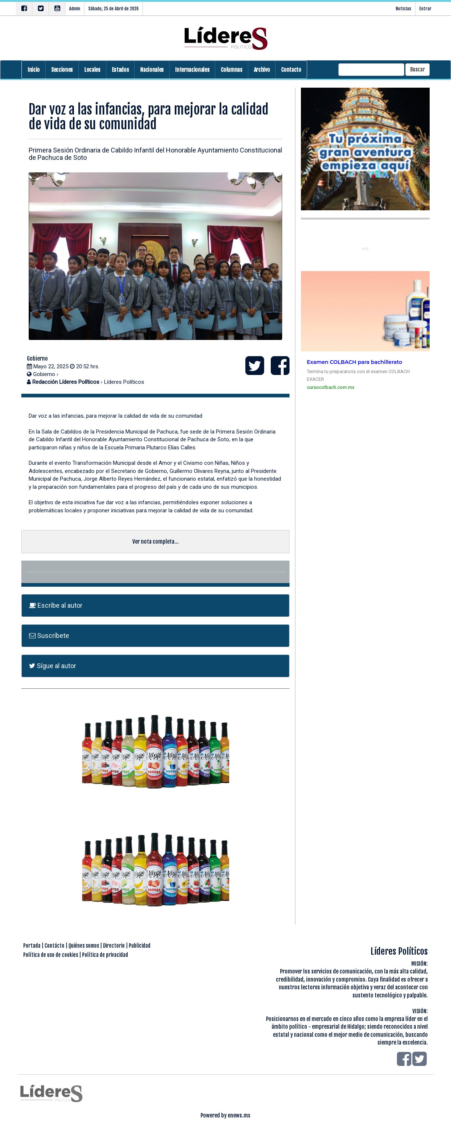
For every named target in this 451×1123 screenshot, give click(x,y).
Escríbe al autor (55, 605)
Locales (92, 69)
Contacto (291, 69)
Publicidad (139, 946)
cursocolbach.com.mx (330, 387)
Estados (120, 69)
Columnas (231, 69)
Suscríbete (49, 635)
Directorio (114, 946)
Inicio (34, 69)
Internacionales (192, 69)
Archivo (262, 69)
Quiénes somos (83, 946)
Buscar (417, 69)
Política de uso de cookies (50, 955)
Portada (31, 946)
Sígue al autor (52, 666)
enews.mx (239, 1115)
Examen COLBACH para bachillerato (354, 362)
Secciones (62, 69)
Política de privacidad (105, 955)
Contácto (54, 946)
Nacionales (152, 69)
